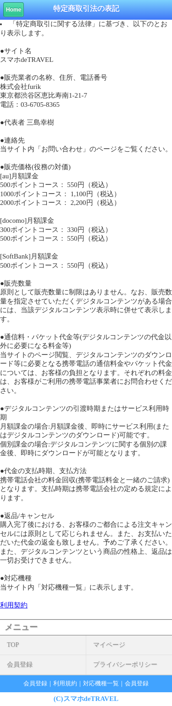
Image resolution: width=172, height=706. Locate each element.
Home (13, 9)
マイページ (109, 644)
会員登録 (20, 664)
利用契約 (14, 605)
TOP (13, 644)
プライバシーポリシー (125, 664)
